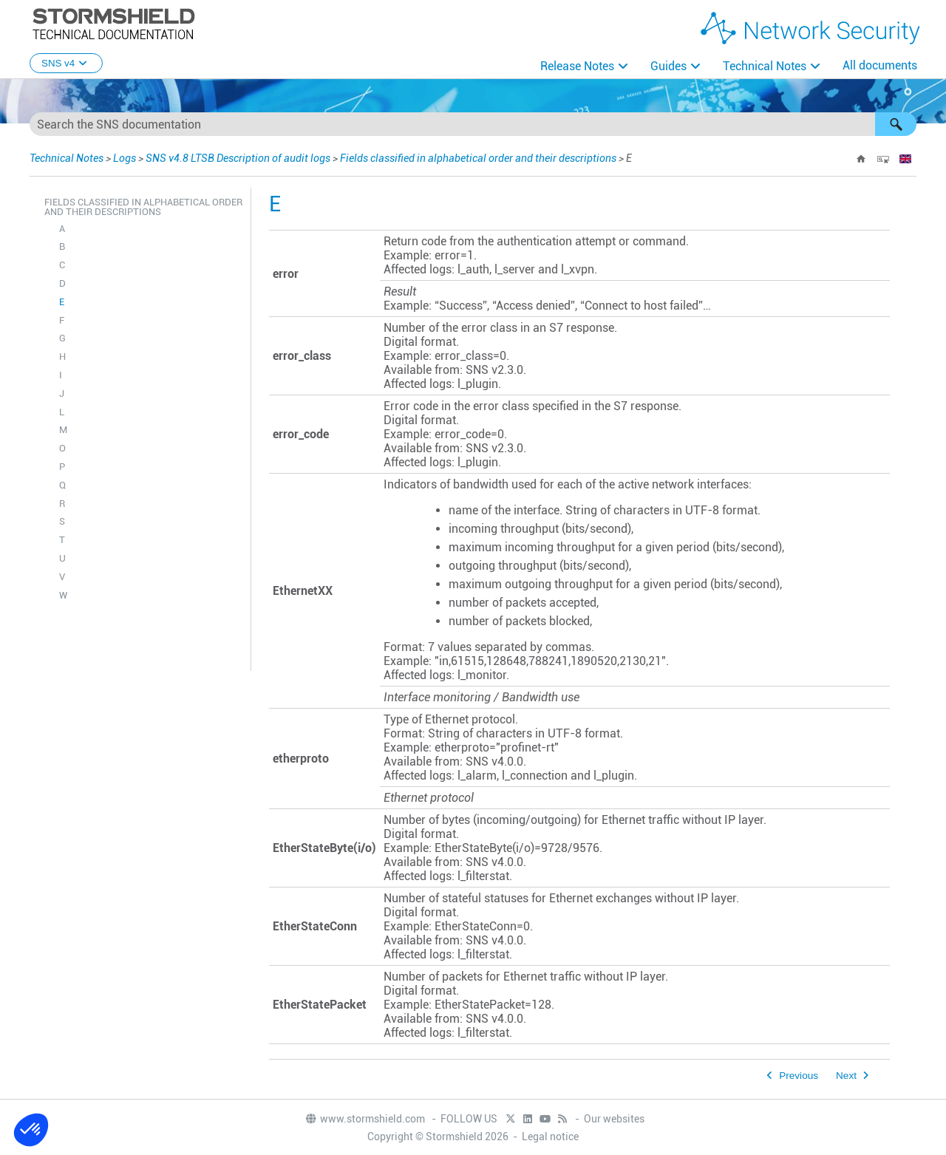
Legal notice (550, 1136)
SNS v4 (66, 63)
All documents (880, 65)
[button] (895, 124)
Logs (124, 158)
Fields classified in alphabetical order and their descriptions (478, 158)
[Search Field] (473, 124)
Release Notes (577, 66)
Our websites (614, 1119)
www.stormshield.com (364, 1119)
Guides (668, 66)
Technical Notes (764, 66)
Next (846, 1075)
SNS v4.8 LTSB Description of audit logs (238, 158)
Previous (798, 1075)
